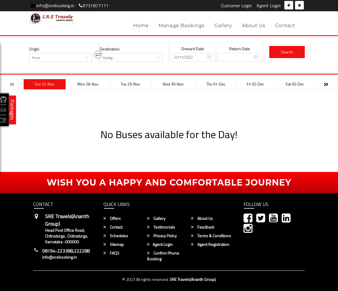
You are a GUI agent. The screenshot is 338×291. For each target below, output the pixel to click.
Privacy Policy (162, 236)
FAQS (111, 253)
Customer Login (236, 5)
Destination (110, 49)
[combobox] (60, 57)
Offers (112, 218)
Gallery (223, 25)
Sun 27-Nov (44, 84)
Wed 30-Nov (173, 84)
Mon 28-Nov (87, 84)
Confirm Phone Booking (163, 256)
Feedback (202, 227)
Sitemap (113, 244)
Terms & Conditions (211, 236)
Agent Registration (210, 244)
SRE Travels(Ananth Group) (193, 279)
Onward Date (192, 49)
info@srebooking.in (52, 5)
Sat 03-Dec (294, 84)
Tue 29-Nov (130, 84)
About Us (253, 25)
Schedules (115, 236)
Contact (285, 25)
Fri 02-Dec (255, 84)
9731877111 (94, 5)
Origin (34, 49)
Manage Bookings (182, 25)
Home (141, 25)
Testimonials (161, 227)
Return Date (239, 49)
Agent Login (269, 5)
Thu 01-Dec (215, 84)
